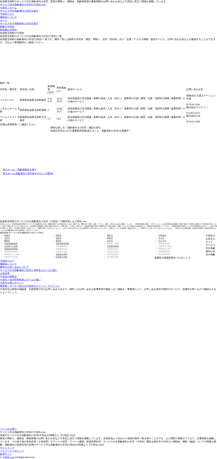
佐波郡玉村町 (61, 254)
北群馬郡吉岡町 (62, 243)
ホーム (3, 20)
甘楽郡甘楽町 (113, 246)
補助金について (8, 17)
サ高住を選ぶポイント (12, 283)
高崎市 (59, 235)
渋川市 (161, 238)
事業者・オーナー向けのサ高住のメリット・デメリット (30, 286)
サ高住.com (8, 457)
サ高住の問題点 (8, 276)
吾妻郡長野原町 (11, 249)
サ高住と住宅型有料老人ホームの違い (20, 279)
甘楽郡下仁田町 (11, 246)
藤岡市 (7, 241)
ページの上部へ (8, 429)
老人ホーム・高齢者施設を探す (19, 169)
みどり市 (162, 241)
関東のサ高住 (7, 26)
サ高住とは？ (7, 14)
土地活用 (5, 273)
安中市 (110, 241)
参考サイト (6, 454)
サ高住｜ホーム (8, 7)
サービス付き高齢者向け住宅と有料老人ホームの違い (29, 270)
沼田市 (59, 238)
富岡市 (59, 241)
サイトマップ (7, 448)
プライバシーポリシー (12, 451)
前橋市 (7, 235)
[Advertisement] (22, 63)
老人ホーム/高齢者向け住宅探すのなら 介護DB (28, 173)
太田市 (7, 238)
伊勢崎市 (162, 235)
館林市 (110, 238)
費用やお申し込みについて (14, 267)
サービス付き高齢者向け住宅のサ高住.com (23, 4)
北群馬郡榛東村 (11, 243)
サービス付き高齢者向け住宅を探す (19, 11)
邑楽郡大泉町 (61, 257)
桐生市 (110, 235)
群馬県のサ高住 (8, 29)
